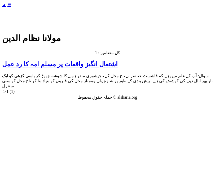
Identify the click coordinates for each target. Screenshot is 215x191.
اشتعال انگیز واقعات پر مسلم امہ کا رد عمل (60, 64)
